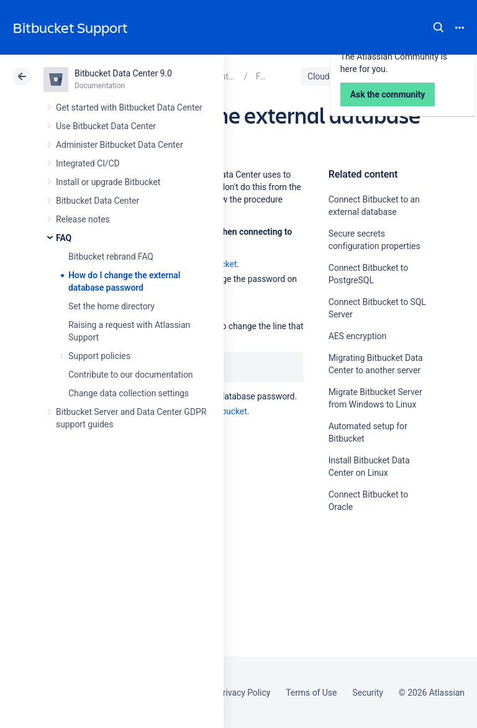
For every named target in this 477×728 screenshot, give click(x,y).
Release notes (83, 219)
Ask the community (372, 628)
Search (438, 27)
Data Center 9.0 (382, 76)
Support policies (99, 356)
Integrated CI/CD (88, 163)
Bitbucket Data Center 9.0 (123, 73)
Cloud (318, 76)
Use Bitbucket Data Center (106, 126)
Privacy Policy (243, 693)
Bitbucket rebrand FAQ (110, 257)
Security (367, 693)
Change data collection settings (128, 393)
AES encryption (357, 336)
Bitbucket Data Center (97, 201)
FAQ (63, 238)
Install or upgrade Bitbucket (108, 182)
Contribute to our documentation (130, 375)
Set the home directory (111, 306)
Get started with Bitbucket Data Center (129, 107)
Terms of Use (311, 693)
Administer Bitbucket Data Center (119, 145)
